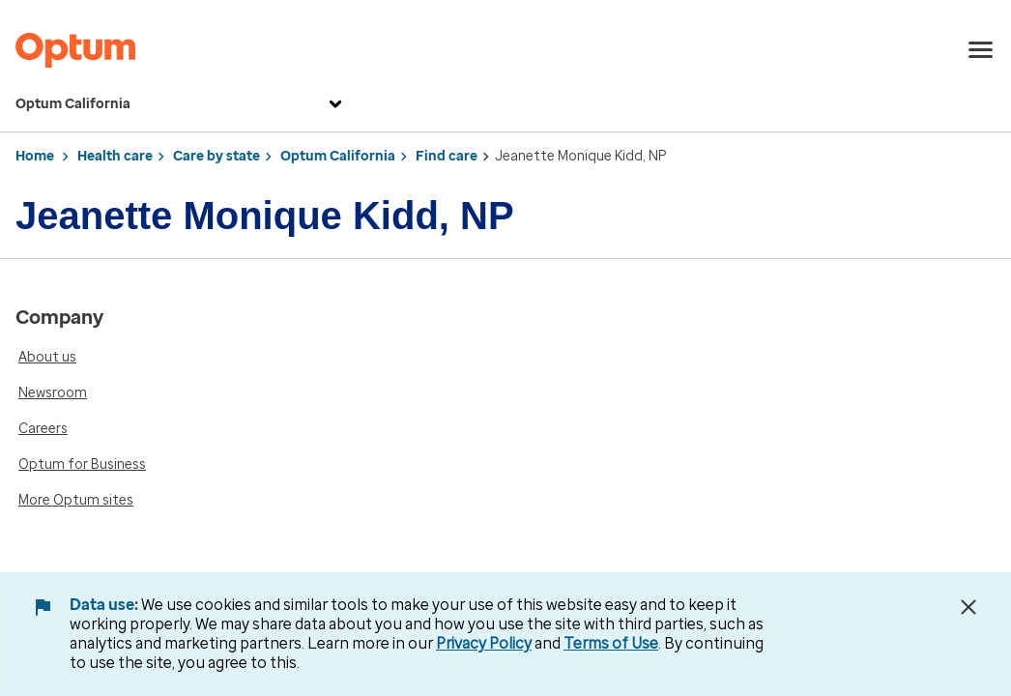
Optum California (181, 104)
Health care (115, 156)
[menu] (981, 50)
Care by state (216, 156)
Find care (446, 156)
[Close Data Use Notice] (968, 607)
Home (34, 156)
